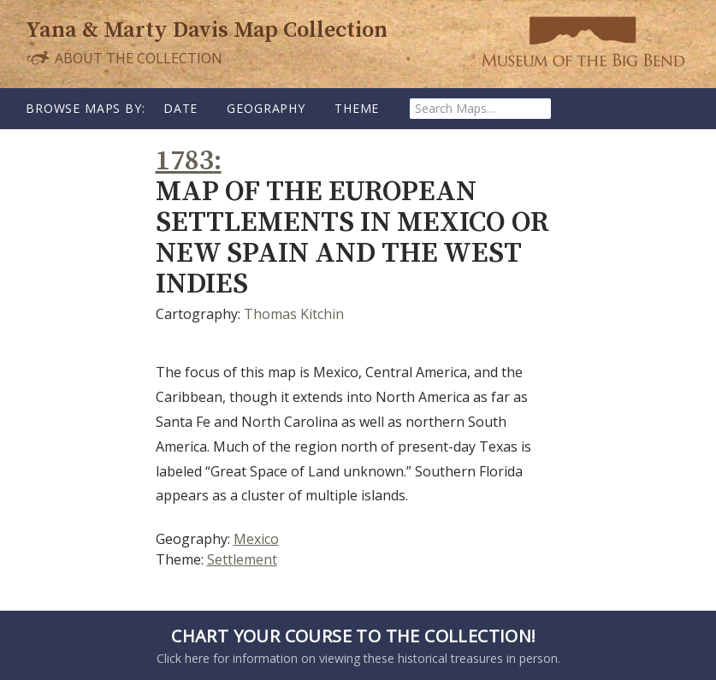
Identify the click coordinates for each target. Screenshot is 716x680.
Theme (356, 108)
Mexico (256, 538)
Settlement (242, 559)
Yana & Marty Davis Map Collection (207, 30)
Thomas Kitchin (294, 314)
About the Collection (124, 58)
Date (180, 108)
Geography (266, 108)
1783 (185, 161)
